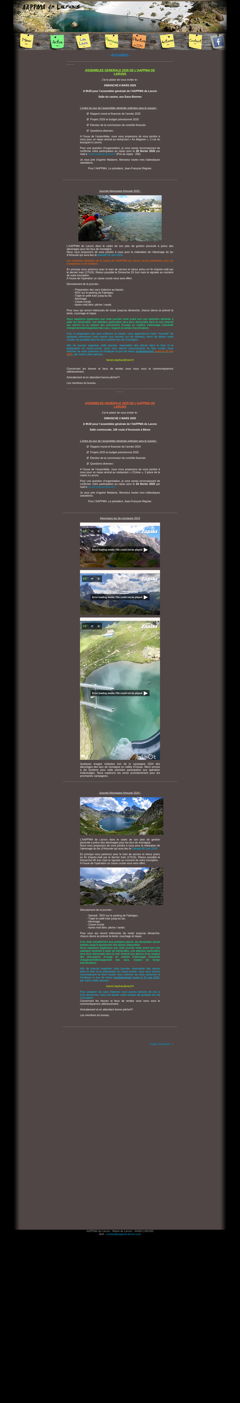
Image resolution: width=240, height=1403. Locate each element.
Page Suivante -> (161, 1044)
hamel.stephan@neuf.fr (102, 154)
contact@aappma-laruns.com (123, 1234)
